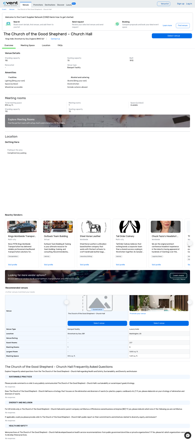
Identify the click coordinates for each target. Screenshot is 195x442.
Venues (26, 5)
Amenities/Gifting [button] (86, 256)
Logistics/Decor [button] (157, 256)
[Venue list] (163, 4)
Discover (60, 5)
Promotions (38, 5)
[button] (13, 256)
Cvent (4, 9)
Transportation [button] (13, 256)
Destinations (50, 5)
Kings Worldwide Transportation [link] (22, 236)
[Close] (187, 17)
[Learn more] (167, 25)
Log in (189, 3)
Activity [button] (47, 256)
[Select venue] (172, 35)
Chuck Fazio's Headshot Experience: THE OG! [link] (166, 236)
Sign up (180, 3)
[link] (22, 227)
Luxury (69, 5)
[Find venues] (183, 25)
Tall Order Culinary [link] (125, 236)
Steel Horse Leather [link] (90, 236)
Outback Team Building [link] (56, 236)
